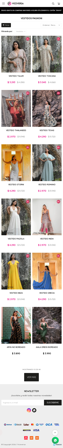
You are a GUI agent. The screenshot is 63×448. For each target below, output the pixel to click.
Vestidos (19, 31)
